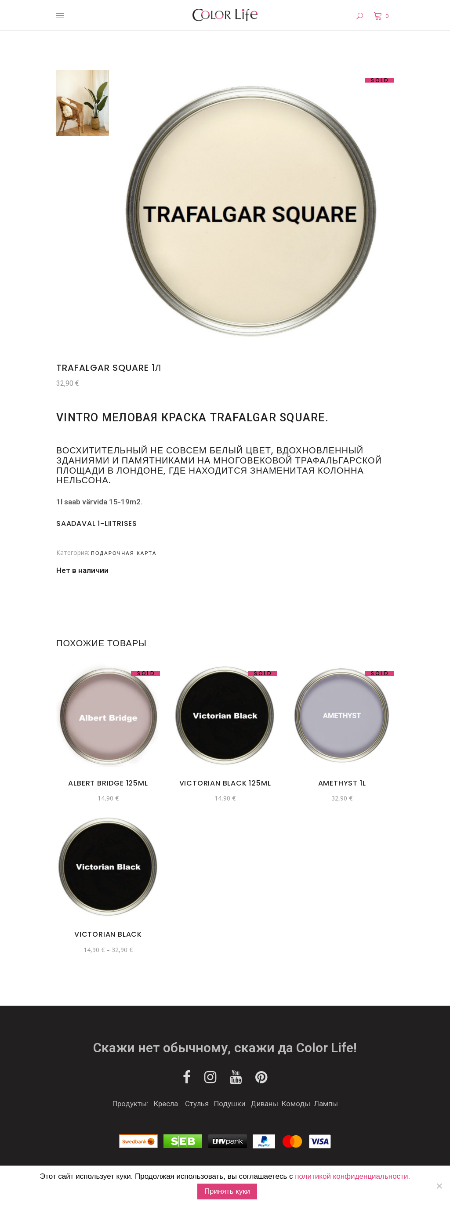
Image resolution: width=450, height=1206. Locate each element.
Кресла (166, 1103)
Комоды (296, 1103)
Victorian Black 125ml (225, 783)
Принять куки (227, 1191)
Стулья (197, 1103)
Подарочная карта (123, 553)
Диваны (264, 1103)
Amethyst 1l (342, 783)
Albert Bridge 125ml (108, 783)
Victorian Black (108, 934)
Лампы (326, 1103)
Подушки (229, 1103)
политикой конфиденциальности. (352, 1176)
